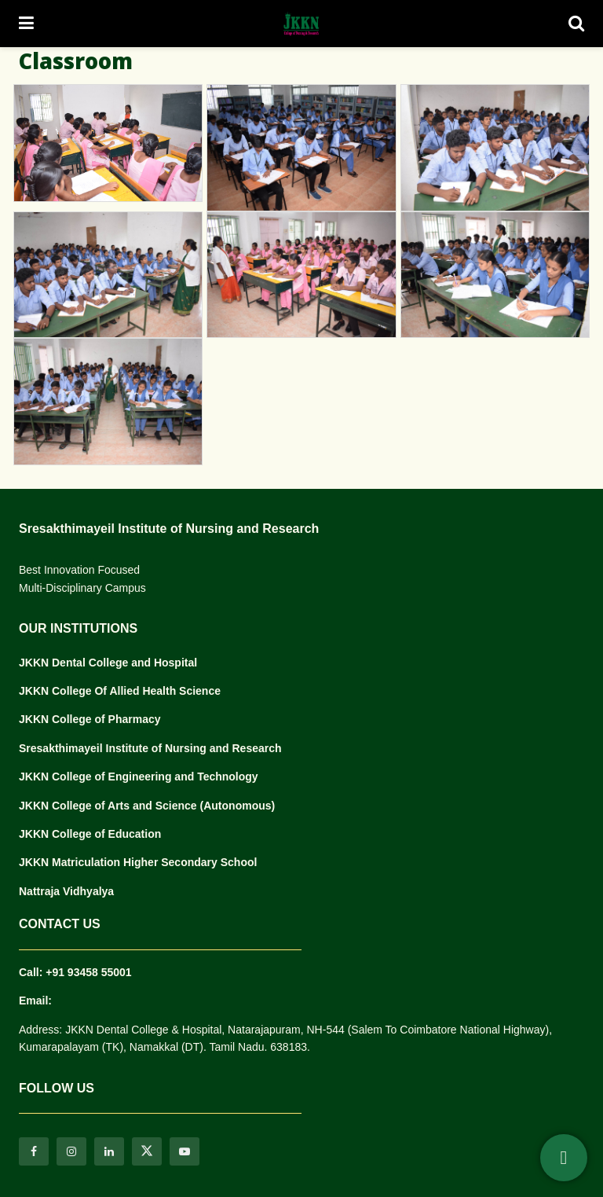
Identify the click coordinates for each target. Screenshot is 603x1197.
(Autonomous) (238, 805)
